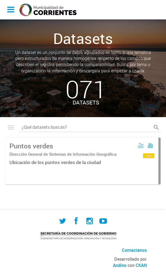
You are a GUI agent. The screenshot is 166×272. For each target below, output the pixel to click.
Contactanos (134, 250)
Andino (119, 265)
